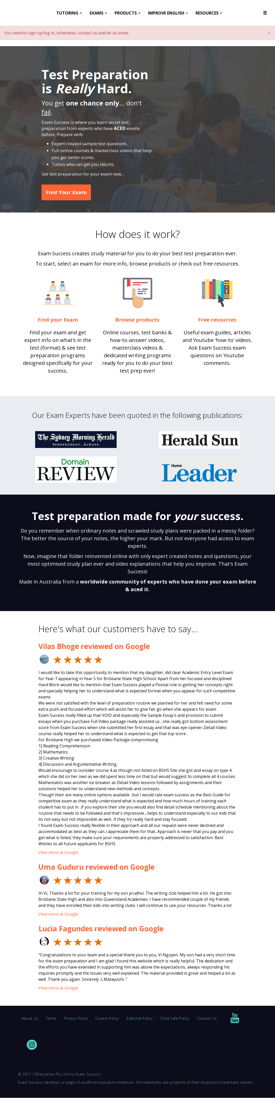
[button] (265, 12)
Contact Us (207, 1018)
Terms (51, 1018)
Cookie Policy (107, 1018)
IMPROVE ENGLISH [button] (168, 13)
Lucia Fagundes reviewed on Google (100, 928)
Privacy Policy (76, 1018)
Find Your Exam (66, 192)
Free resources (217, 319)
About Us (30, 1018)
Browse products (137, 319)
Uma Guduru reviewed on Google (96, 867)
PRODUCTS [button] (127, 13)
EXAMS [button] (98, 13)
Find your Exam (58, 319)
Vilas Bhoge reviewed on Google (94, 646)
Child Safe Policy (174, 1018)
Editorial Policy (140, 1018)
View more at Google (58, 852)
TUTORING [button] (69, 13)
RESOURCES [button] (209, 13)
